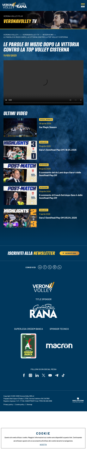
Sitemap (29, 404)
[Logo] (9, 5)
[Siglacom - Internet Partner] (78, 402)
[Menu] (83, 5)
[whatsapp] (59, 267)
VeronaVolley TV (31, 35)
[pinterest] (55, 267)
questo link (68, 437)
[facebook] (45, 267)
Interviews (48, 35)
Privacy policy (8, 404)
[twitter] (50, 267)
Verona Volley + (11, 35)
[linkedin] (40, 267)
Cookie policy (19, 404)
